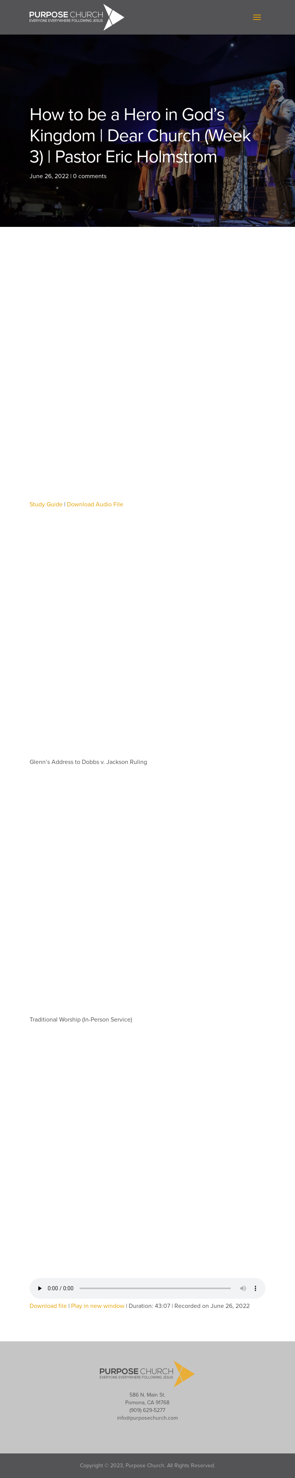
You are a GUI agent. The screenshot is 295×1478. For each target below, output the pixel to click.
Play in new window (97, 1306)
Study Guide (46, 504)
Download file (48, 1306)
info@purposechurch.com (147, 1418)
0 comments (89, 176)
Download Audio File (95, 504)
